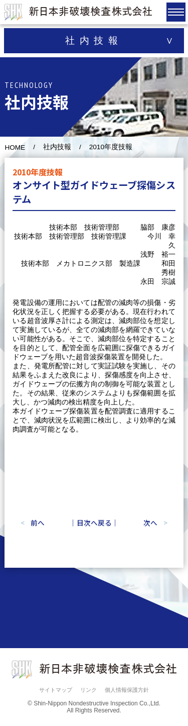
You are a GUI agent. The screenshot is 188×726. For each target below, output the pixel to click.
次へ (150, 522)
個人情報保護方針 (127, 690)
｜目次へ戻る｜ (94, 522)
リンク (88, 690)
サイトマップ (55, 690)
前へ (38, 522)
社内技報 (57, 147)
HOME (15, 147)
